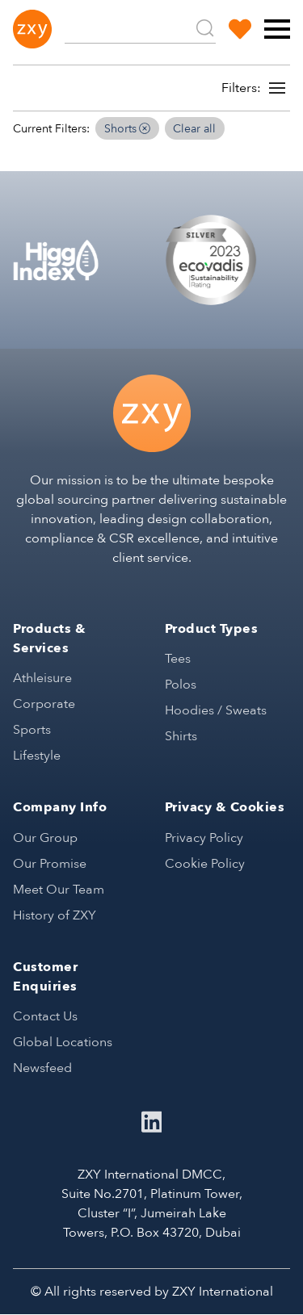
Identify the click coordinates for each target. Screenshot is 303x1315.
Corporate (44, 704)
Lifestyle (37, 755)
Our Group (45, 838)
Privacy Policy (204, 838)
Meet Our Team (58, 889)
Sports (32, 730)
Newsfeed (42, 1068)
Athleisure (42, 678)
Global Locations (62, 1042)
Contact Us (45, 1016)
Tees (178, 659)
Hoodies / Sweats (216, 710)
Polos (180, 684)
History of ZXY (54, 915)
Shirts (181, 736)
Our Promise (49, 864)
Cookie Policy (205, 864)
